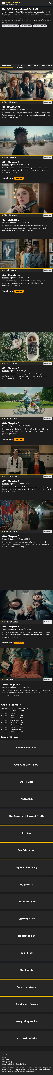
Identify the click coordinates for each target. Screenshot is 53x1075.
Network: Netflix (26, 25)
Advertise (5, 1059)
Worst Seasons (46, 66)
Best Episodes (6, 66)
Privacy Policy (7, 1062)
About (4, 1057)
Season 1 (5, 110)
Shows (4, 1055)
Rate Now (47, 102)
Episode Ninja (21, 1064)
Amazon (19, 178)
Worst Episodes (20, 66)
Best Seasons (33, 66)
